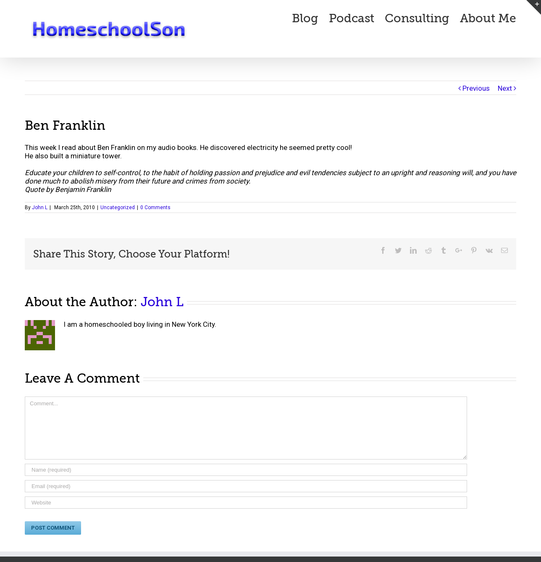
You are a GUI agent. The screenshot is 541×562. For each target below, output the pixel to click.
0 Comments (155, 207)
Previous (476, 88)
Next (505, 88)
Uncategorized (117, 207)
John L (39, 207)
